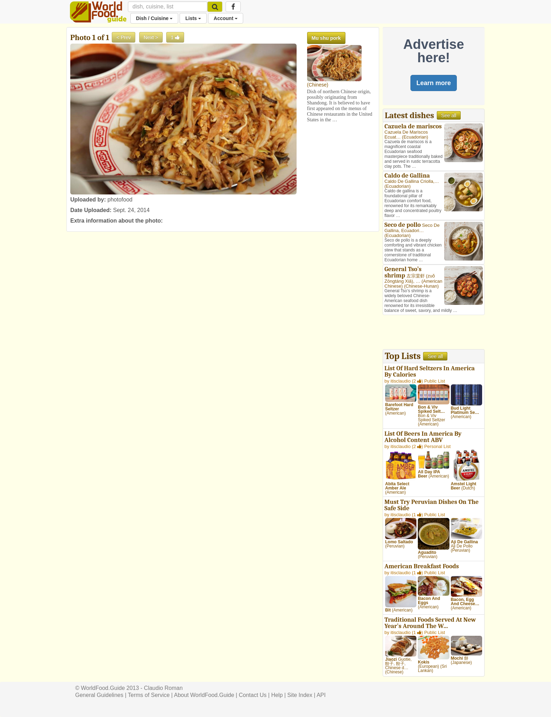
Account (226, 18)
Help (277, 695)
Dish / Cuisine (154, 18)
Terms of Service (149, 695)
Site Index (299, 695)
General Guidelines (99, 695)
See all (448, 115)
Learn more (433, 83)
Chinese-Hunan (421, 286)
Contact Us (252, 695)
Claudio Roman (163, 688)
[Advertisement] (434, 333)
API (321, 695)
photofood (120, 200)
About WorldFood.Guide (204, 695)
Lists (193, 18)
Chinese (317, 85)
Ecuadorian (415, 137)
